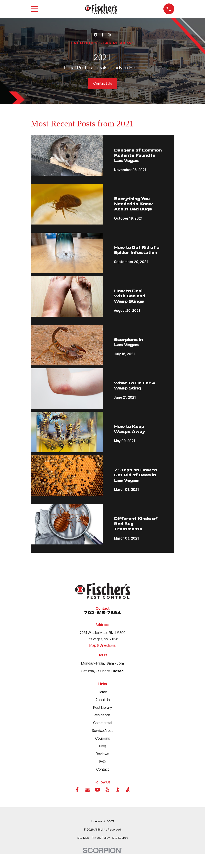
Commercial (102, 722)
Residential (102, 715)
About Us (102, 699)
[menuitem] (83, 837)
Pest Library (102, 707)
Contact (102, 769)
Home (102, 692)
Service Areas (102, 730)
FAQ (102, 761)
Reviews (102, 753)
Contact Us (102, 83)
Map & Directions (102, 645)
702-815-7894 (102, 613)
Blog (102, 746)
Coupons (102, 738)
